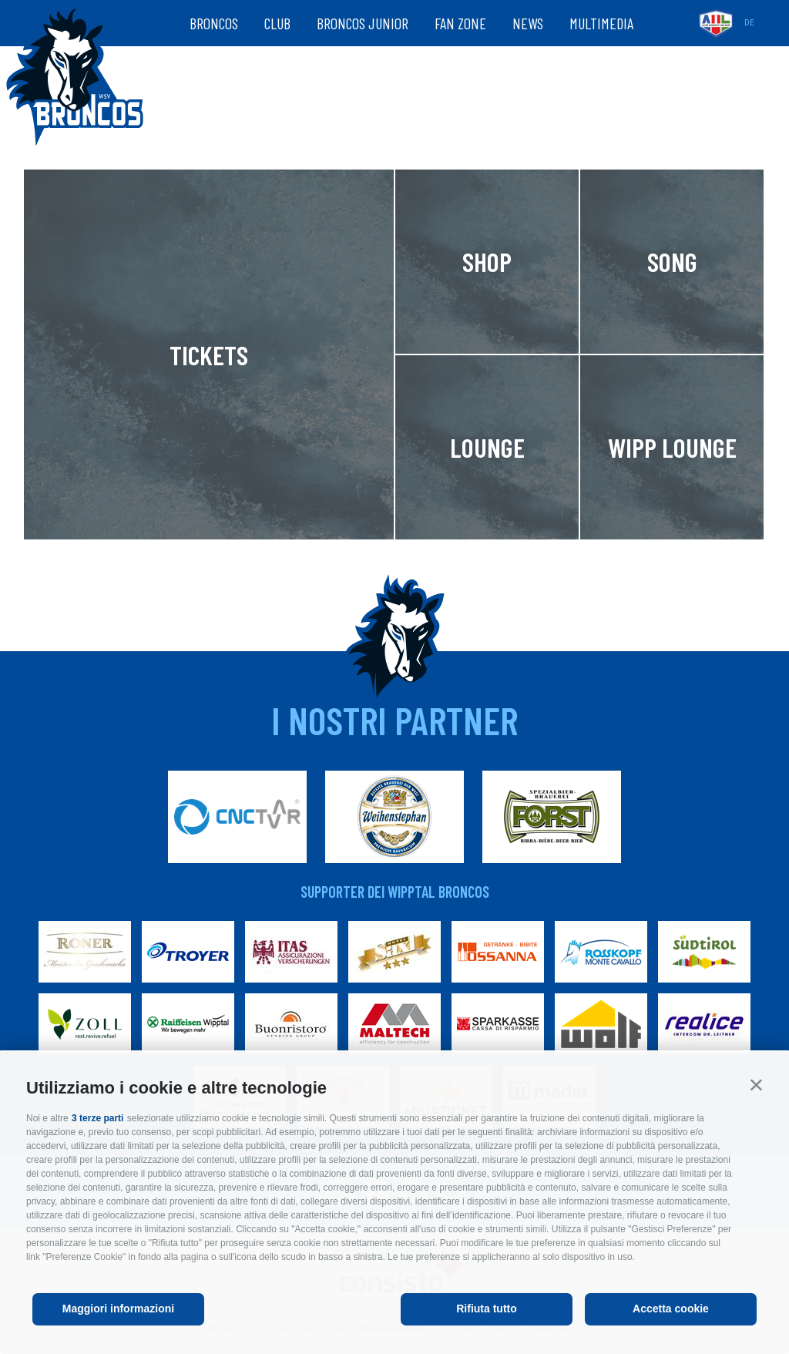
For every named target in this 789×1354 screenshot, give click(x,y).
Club (277, 23)
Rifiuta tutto (486, 1308)
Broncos (214, 23)
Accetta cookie (671, 1308)
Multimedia (601, 23)
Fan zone (460, 23)
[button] (756, 1084)
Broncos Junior (362, 23)
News (527, 23)
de (749, 22)
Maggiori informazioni (118, 1308)
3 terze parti (97, 1118)
